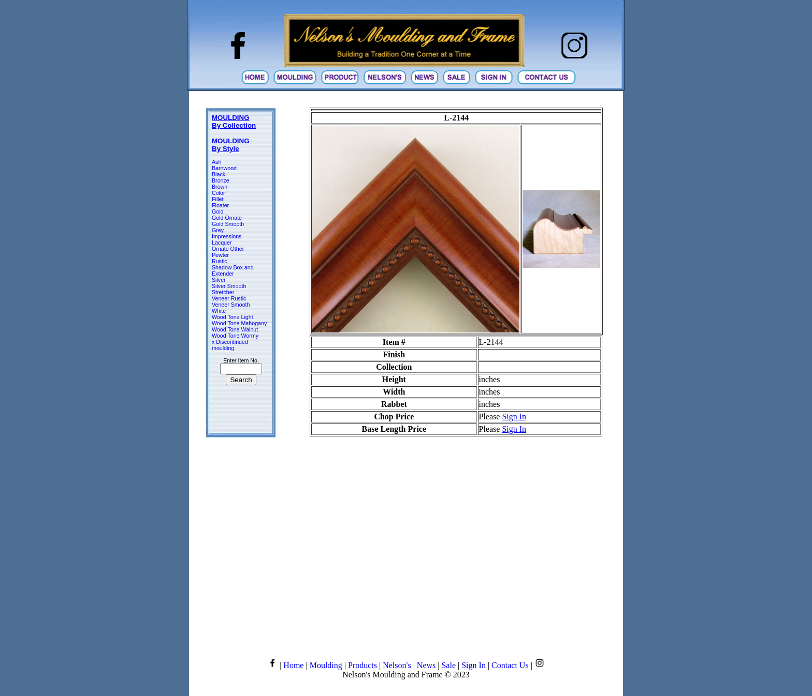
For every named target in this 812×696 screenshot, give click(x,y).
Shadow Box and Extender (233, 270)
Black (218, 174)
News (426, 665)
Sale (448, 665)
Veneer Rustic (229, 298)
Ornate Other (228, 249)
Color (218, 193)
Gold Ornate (227, 218)
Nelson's (397, 665)
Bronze (220, 180)
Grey (218, 230)
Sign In (514, 416)
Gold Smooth (228, 224)
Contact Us (510, 665)
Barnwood (224, 168)
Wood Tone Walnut (235, 329)
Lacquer (222, 242)
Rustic (219, 261)
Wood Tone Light (232, 317)
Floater (220, 205)
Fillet (218, 199)
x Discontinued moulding (230, 345)
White (219, 311)
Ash (216, 162)
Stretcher (223, 292)
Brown (219, 187)
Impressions (226, 236)
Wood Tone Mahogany (239, 323)
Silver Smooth (229, 286)
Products (362, 665)
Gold (218, 211)
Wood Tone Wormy (235, 335)
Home (293, 665)
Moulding (326, 665)
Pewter (220, 255)
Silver (219, 280)
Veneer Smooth (231, 304)
